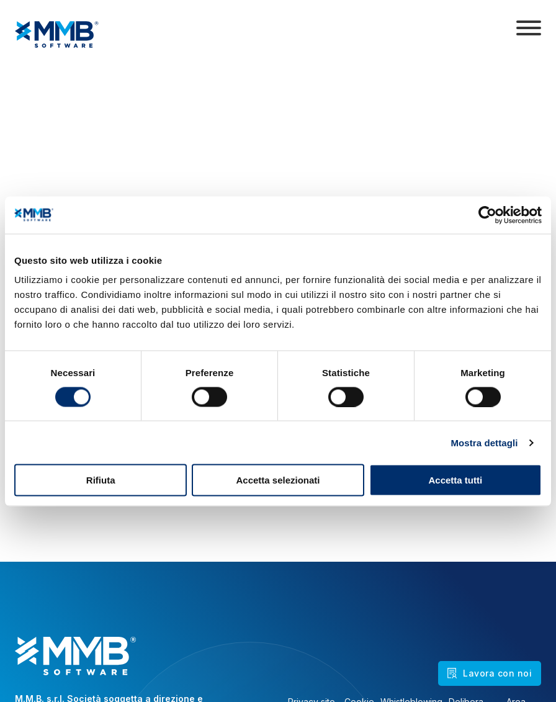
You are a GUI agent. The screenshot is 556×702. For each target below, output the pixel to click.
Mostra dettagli (484, 442)
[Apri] (528, 27)
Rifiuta (100, 480)
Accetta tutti (455, 480)
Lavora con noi (489, 673)
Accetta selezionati (278, 480)
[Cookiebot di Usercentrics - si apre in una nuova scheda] (487, 214)
